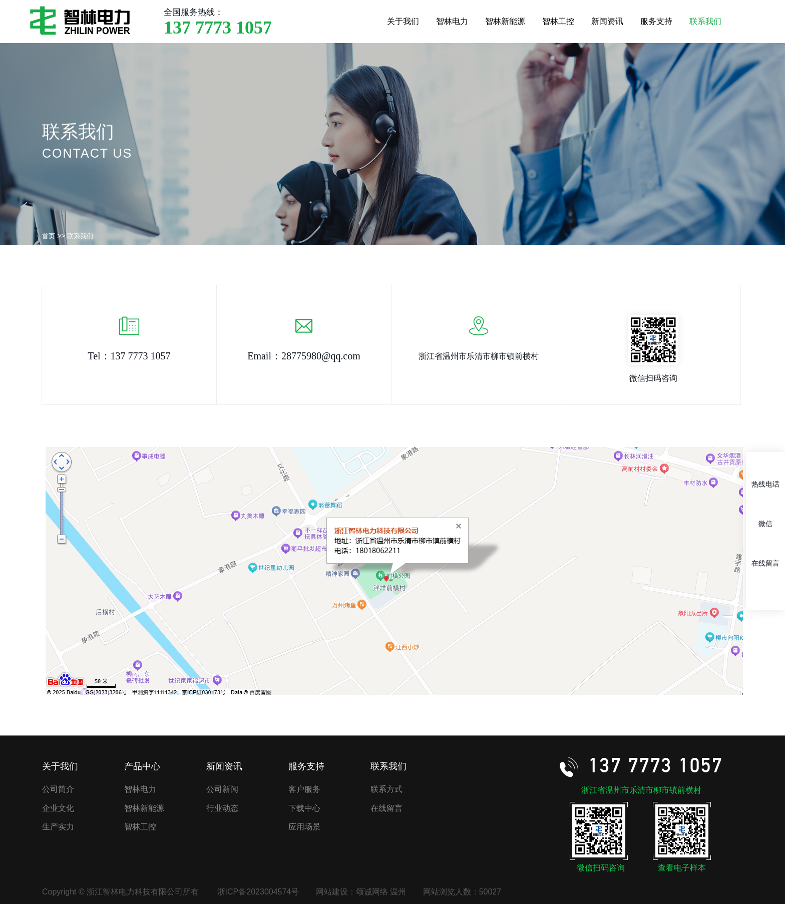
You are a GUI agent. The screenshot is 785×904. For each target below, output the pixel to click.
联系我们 (705, 21)
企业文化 (58, 808)
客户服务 (304, 789)
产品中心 (142, 766)
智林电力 (452, 21)
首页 (48, 236)
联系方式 (386, 789)
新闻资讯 (607, 21)
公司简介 (58, 789)
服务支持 (656, 21)
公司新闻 (222, 789)
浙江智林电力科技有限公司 (80, 20)
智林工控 (558, 21)
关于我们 (403, 21)
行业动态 (222, 808)
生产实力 (58, 826)
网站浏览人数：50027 (462, 891)
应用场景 (304, 826)
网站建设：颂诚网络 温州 (361, 891)
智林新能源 (505, 21)
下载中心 (304, 808)
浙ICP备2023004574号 (258, 891)
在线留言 (386, 808)
